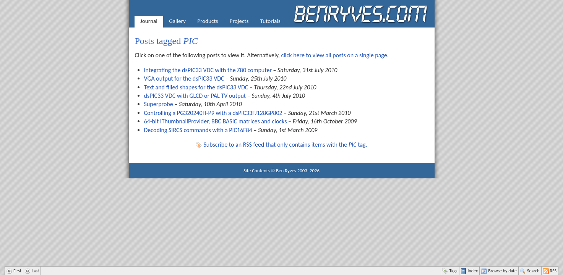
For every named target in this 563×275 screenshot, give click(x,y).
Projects (239, 21)
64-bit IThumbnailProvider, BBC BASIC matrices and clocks (215, 121)
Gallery (177, 21)
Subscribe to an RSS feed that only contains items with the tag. (285, 144)
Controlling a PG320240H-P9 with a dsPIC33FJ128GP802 (213, 112)
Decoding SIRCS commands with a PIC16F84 (198, 130)
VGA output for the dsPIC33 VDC (184, 78)
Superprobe (158, 104)
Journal (148, 21)
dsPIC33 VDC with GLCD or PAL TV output (195, 95)
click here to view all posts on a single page (334, 55)
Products (207, 21)
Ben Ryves (286, 170)
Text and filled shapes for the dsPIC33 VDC (196, 87)
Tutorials (270, 21)
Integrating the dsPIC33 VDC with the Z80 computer (208, 70)
